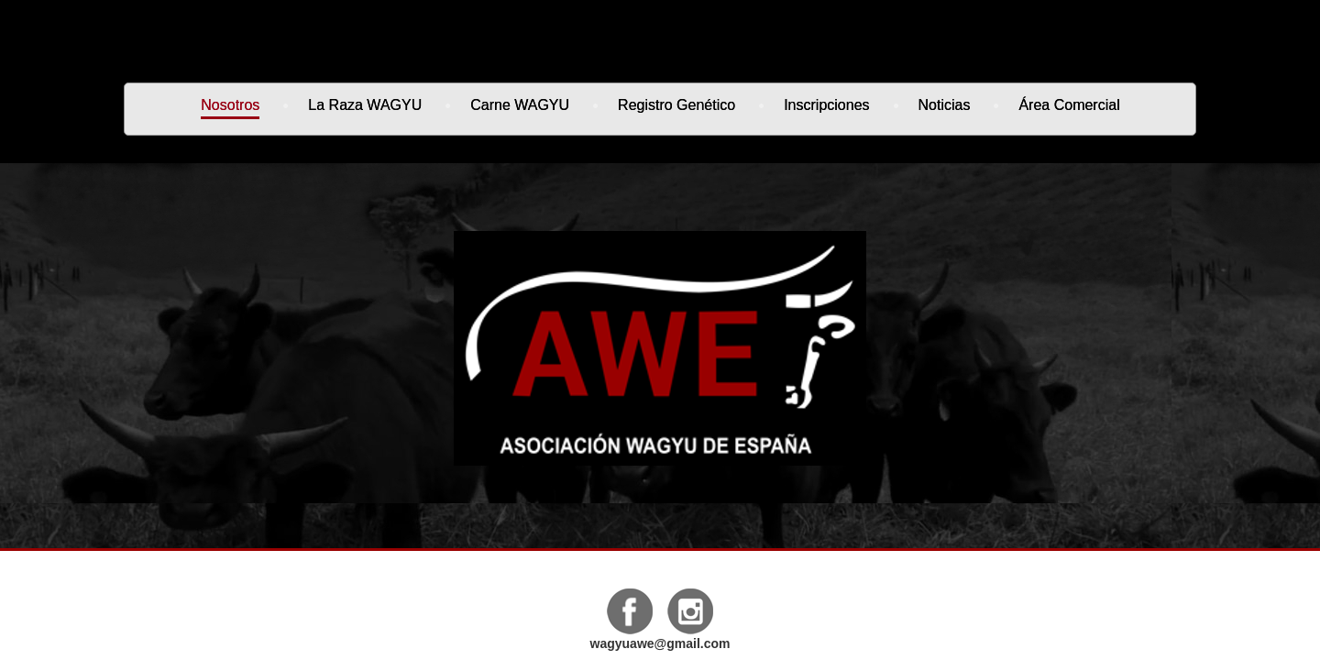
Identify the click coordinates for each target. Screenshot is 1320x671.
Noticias (944, 105)
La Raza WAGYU (365, 105)
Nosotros (230, 105)
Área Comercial (1068, 105)
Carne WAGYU (519, 105)
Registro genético (676, 105)
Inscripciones (826, 105)
